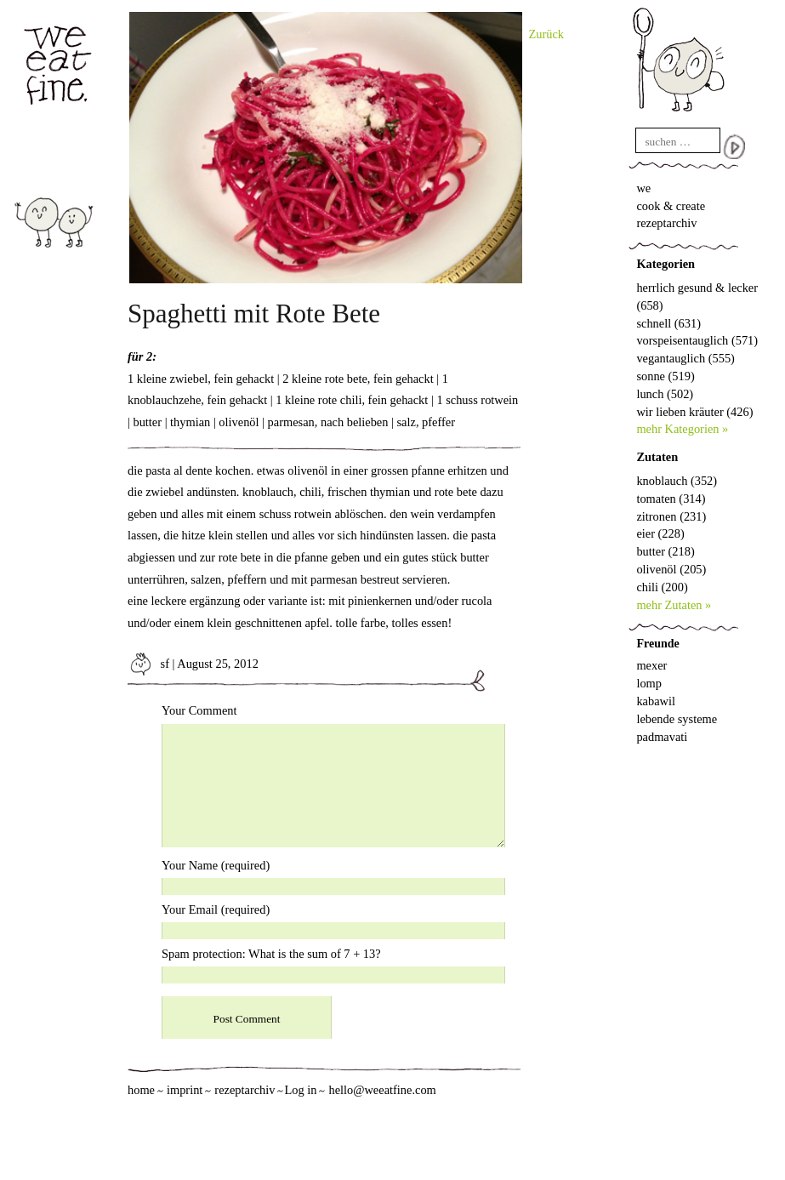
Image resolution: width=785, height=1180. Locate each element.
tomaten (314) (670, 498)
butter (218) (665, 551)
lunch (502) (664, 394)
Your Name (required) (216, 865)
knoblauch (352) (676, 480)
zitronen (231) (671, 516)
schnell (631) (668, 323)
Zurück (547, 34)
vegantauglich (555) (685, 358)
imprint (184, 1090)
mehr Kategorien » (682, 429)
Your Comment (199, 710)
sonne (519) (665, 376)
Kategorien (665, 264)
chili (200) (661, 587)
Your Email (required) (216, 909)
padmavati (661, 737)
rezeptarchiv (666, 223)
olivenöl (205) (671, 569)
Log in (300, 1090)
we (643, 188)
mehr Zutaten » (673, 605)
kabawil (655, 701)
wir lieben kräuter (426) (694, 412)
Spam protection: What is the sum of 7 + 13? (271, 954)
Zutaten (657, 457)
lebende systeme (676, 719)
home (141, 1090)
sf (148, 663)
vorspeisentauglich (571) (697, 340)
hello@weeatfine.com (381, 1090)
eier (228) (660, 533)
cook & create (670, 206)
